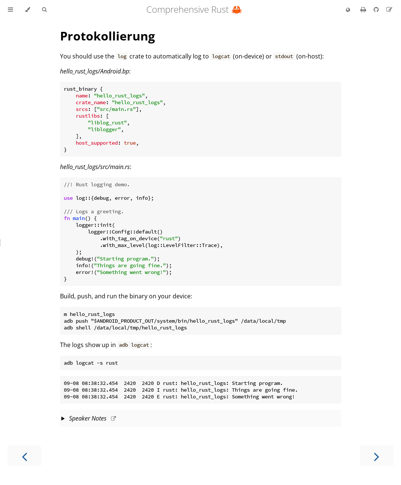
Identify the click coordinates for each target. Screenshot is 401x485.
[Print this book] (364, 9)
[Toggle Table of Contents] (10, 9)
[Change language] (348, 10)
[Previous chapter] (24, 456)
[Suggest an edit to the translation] (389, 9)
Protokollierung (107, 36)
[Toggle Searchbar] (44, 9)
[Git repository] (377, 9)
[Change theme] (27, 9)
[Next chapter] (376, 456)
